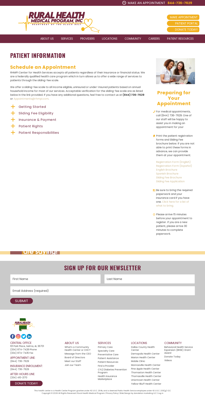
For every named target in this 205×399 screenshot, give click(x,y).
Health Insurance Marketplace (107, 379)
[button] (78, 108)
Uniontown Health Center (145, 381)
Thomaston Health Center (146, 373)
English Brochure (166, 171)
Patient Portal (181, 23)
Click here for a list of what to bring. (172, 205)
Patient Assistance (108, 359)
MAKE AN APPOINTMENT (143, 3)
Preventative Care (108, 355)
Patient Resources (108, 363)
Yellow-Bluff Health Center (146, 385)
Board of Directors (75, 358)
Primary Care (105, 348)
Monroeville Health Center (145, 366)
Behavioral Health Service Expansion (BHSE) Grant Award (178, 351)
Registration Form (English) (173, 163)
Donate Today (172, 358)
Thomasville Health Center (146, 377)
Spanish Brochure (167, 175)
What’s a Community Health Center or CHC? (77, 350)
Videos (168, 361)
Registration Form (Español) (174, 167)
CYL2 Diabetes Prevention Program (112, 372)
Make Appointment (178, 17)
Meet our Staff (73, 362)
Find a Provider (106, 367)
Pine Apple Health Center (145, 370)
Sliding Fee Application (170, 182)
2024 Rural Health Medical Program (55, 20)
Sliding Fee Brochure (169, 178)
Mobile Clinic (138, 362)
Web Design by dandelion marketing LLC (138, 394)
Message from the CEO (78, 355)
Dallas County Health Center (143, 350)
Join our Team (73, 366)
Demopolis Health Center (145, 355)
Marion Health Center (143, 358)
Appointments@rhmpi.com (31, 100)
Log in (160, 394)
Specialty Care (106, 352)
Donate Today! (180, 29)
